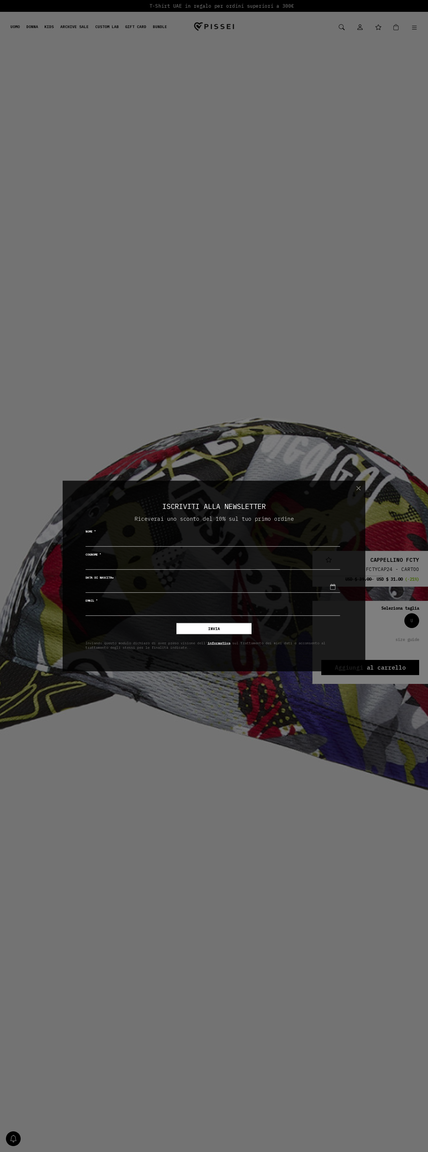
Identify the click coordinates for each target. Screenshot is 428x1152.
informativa (218, 642)
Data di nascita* (99, 578)
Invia (214, 628)
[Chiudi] (358, 488)
